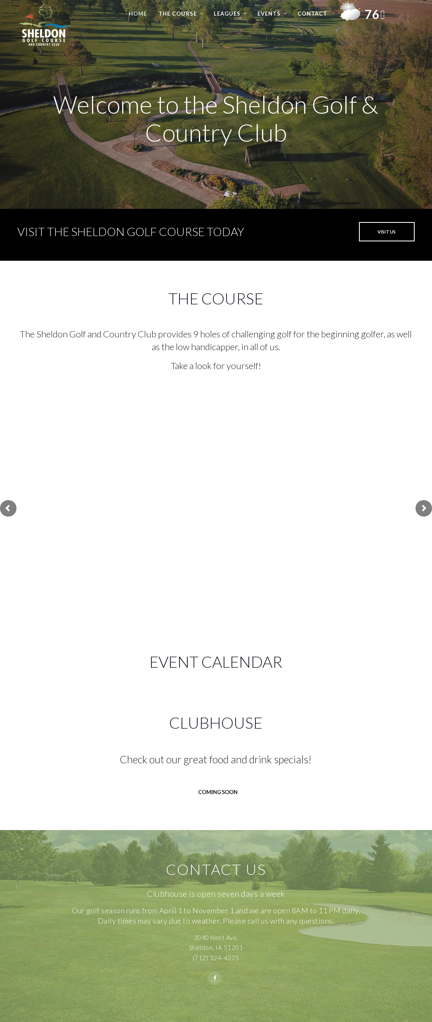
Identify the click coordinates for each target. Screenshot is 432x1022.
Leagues (227, 13)
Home (138, 13)
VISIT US (387, 231)
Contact (312, 13)
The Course (177, 13)
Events (269, 13)
